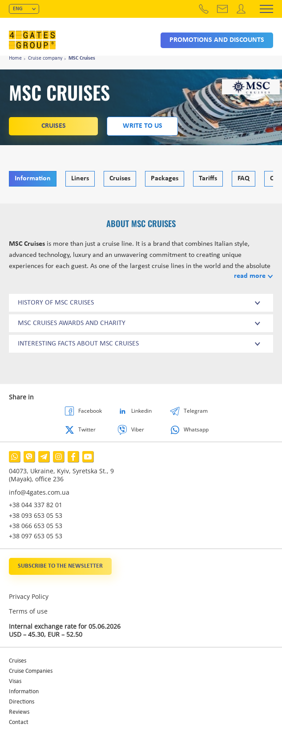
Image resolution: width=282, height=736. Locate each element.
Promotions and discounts (216, 40)
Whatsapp (196, 429)
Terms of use (28, 611)
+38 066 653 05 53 (35, 525)
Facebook (90, 411)
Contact (18, 722)
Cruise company (45, 58)
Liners (80, 178)
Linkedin (141, 411)
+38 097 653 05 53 (35, 536)
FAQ (244, 178)
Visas (15, 681)
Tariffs (208, 178)
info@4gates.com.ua (39, 492)
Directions (21, 702)
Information (33, 178)
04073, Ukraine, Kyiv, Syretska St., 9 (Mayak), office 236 (61, 475)
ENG (18, 9)
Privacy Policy (28, 597)
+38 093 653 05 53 (35, 515)
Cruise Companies (30, 671)
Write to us (142, 126)
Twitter (87, 429)
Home (15, 58)
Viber (137, 429)
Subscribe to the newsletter (60, 566)
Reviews (19, 712)
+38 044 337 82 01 (35, 504)
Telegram (196, 411)
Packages (164, 178)
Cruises (53, 126)
